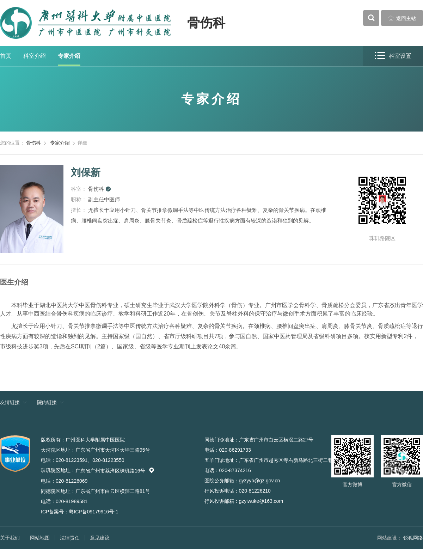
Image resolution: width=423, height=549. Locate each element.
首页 (5, 56)
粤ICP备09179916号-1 (93, 511)
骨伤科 (206, 23)
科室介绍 (34, 56)
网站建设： (389, 538)
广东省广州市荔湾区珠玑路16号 (114, 471)
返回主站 (402, 18)
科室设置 (393, 56)
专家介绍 (69, 56)
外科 (214, 305)
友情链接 (10, 402)
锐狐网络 (413, 538)
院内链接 (47, 402)
